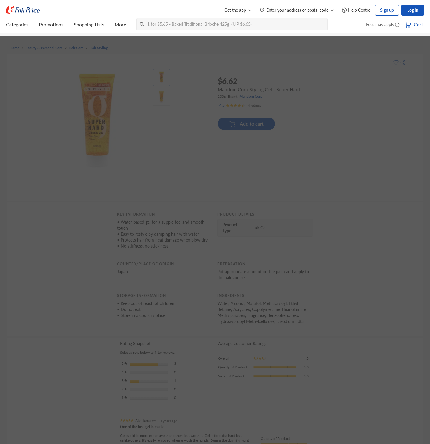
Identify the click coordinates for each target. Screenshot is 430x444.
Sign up (387, 10)
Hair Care (76, 48)
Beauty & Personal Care (43, 48)
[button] (397, 25)
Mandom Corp (250, 96)
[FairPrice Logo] (23, 10)
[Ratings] (240, 105)
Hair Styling (99, 48)
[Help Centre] (356, 10)
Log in (412, 10)
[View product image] (161, 77)
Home (14, 48)
